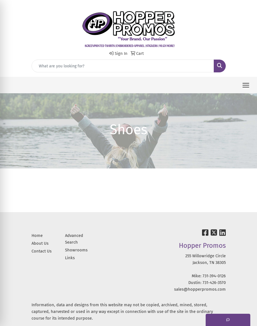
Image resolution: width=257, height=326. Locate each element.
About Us (40, 243)
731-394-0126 (214, 275)
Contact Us (42, 251)
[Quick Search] (123, 66)
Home (37, 235)
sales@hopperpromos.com (200, 289)
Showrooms (76, 250)
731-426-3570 (214, 282)
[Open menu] (245, 85)
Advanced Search (74, 239)
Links (70, 257)
